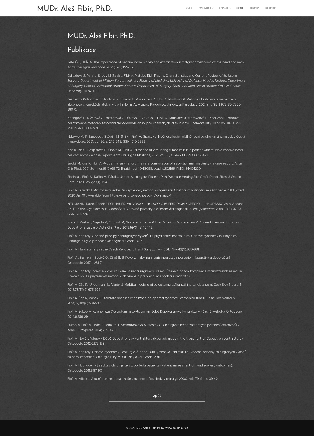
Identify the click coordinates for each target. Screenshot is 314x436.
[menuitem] (242, 8)
